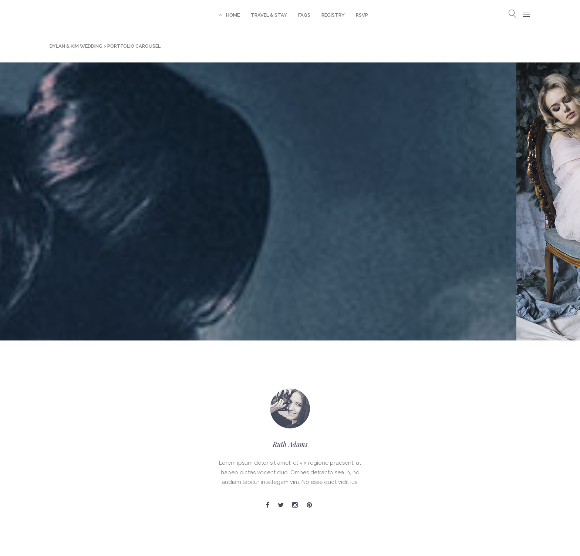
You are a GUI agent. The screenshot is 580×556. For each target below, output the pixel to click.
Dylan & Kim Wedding (76, 46)
